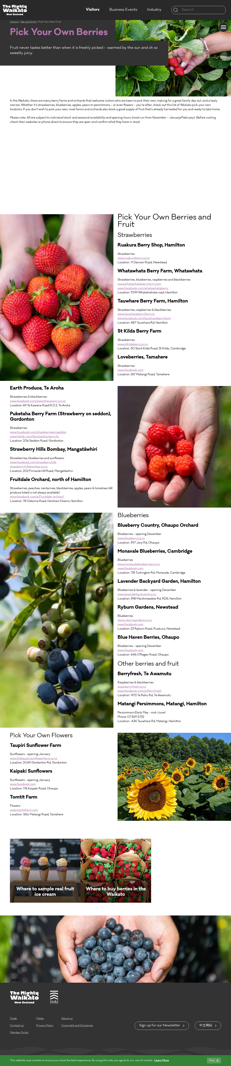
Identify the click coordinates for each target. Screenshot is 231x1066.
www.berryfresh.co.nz (132, 687)
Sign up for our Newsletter (159, 1025)
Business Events (123, 10)
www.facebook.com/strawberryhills (33, 462)
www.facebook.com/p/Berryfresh (140, 691)
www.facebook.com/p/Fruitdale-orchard (37, 497)
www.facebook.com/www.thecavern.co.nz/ (38, 401)
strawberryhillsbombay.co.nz (28, 467)
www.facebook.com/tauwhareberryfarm (144, 318)
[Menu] (223, 27)
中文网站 (205, 1025)
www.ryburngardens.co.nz (135, 620)
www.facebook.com (130, 370)
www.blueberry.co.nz (131, 538)
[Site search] (175, 10)
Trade (13, 1018)
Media (40, 1018)
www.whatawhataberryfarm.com (139, 284)
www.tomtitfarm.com (24, 810)
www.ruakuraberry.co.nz (134, 258)
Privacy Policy (44, 1025)
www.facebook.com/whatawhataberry (143, 288)
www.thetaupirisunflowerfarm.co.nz (33, 758)
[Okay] (214, 1060)
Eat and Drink (28, 22)
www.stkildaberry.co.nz (133, 344)
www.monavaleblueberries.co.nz (139, 564)
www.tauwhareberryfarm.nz (136, 314)
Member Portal (19, 1032)
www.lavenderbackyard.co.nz (137, 594)
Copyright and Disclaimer (77, 1025)
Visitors (92, 10)
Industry (154, 10)
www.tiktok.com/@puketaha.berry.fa (34, 437)
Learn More (161, 1060)
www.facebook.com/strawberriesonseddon (38, 432)
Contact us (17, 1025)
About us (67, 1018)
